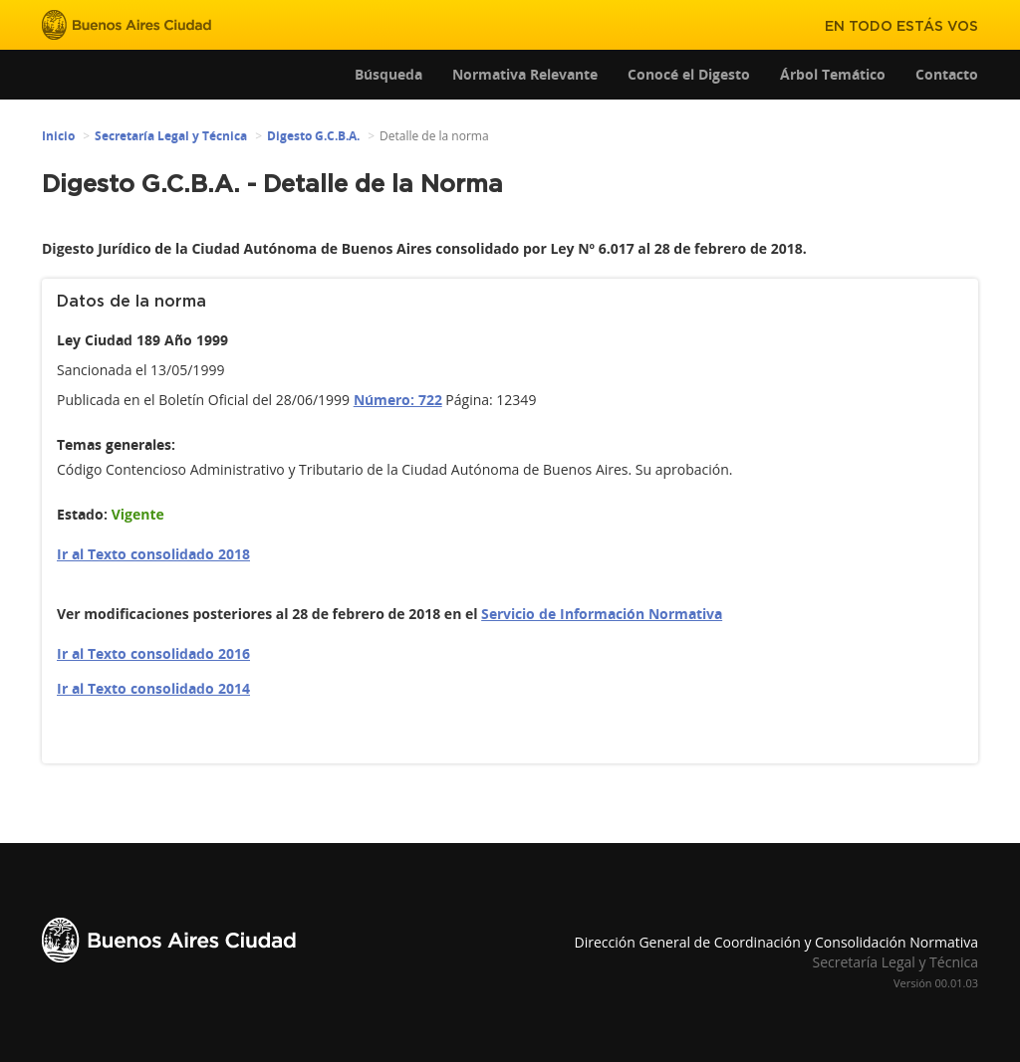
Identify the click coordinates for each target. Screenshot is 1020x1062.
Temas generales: (116, 444)
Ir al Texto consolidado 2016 (153, 653)
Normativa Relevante (525, 74)
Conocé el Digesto (689, 74)
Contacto (946, 74)
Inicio (58, 135)
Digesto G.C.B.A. (313, 135)
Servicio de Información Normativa (601, 613)
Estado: (82, 514)
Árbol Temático (833, 74)
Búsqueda (388, 74)
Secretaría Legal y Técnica (171, 135)
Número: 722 (398, 399)
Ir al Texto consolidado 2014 (153, 688)
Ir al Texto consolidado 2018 (153, 553)
